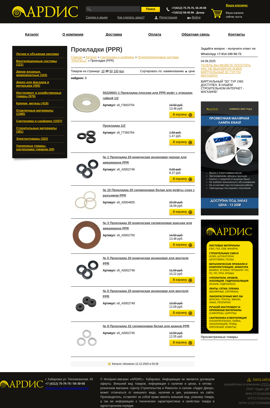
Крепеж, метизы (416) (32, 103)
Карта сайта (261, 379)
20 (107, 71)
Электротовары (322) (32, 139)
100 (116, 71)
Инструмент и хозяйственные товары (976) (38, 94)
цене (191, 71)
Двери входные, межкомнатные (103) (31, 73)
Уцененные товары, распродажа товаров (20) (35, 147)
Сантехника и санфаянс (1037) (39, 121)
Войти (196, 17)
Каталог (32, 34)
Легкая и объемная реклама (37, 54)
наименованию (175, 71)
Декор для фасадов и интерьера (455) (32, 84)
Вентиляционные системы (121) (36, 62)
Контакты (236, 34)
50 (111, 71)
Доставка (114, 34)
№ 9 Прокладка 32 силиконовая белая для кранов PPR (146, 326)
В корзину (180, 114)
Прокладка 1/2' (114, 125)
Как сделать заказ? (131, 17)
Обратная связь (195, 34)
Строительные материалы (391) (36, 130)
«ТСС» (265, 384)
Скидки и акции (97, 17)
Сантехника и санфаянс (117, 57)
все (121, 71)
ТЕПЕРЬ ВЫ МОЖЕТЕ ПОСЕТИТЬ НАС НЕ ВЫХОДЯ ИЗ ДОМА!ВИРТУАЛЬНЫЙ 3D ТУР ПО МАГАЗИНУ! (226, 70)
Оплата (154, 34)
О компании (73, 34)
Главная (77, 57)
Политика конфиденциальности (67, 388)
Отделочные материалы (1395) (34, 112)
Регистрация (168, 17)
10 (102, 71)
